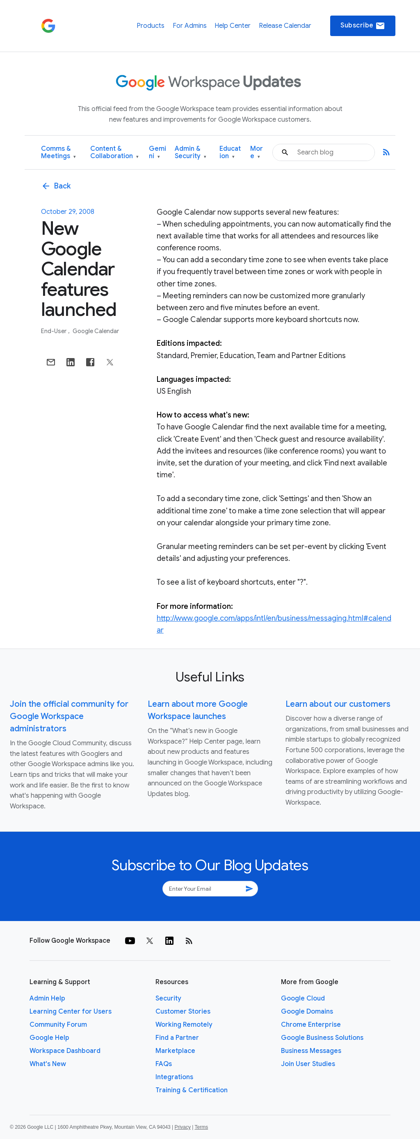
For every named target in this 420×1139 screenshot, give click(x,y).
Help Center (233, 26)
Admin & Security (190, 152)
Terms (201, 1127)
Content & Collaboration (114, 152)
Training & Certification (191, 1090)
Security (168, 998)
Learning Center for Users (71, 1011)
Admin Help (47, 998)
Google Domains (307, 1011)
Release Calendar (285, 26)
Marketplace (175, 1051)
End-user (54, 331)
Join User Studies (308, 1064)
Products (150, 26)
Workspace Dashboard (65, 1051)
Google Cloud (303, 998)
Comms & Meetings (58, 152)
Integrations (174, 1077)
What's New (48, 1064)
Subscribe (362, 26)
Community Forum (58, 1025)
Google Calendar (96, 331)
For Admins (190, 26)
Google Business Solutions (322, 1038)
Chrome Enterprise (311, 1025)
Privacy (183, 1127)
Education (230, 152)
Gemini (157, 152)
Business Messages (311, 1051)
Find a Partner (177, 1038)
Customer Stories (182, 1011)
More (256, 152)
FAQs (163, 1064)
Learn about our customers (337, 704)
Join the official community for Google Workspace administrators (69, 716)
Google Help (49, 1038)
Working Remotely (183, 1025)
